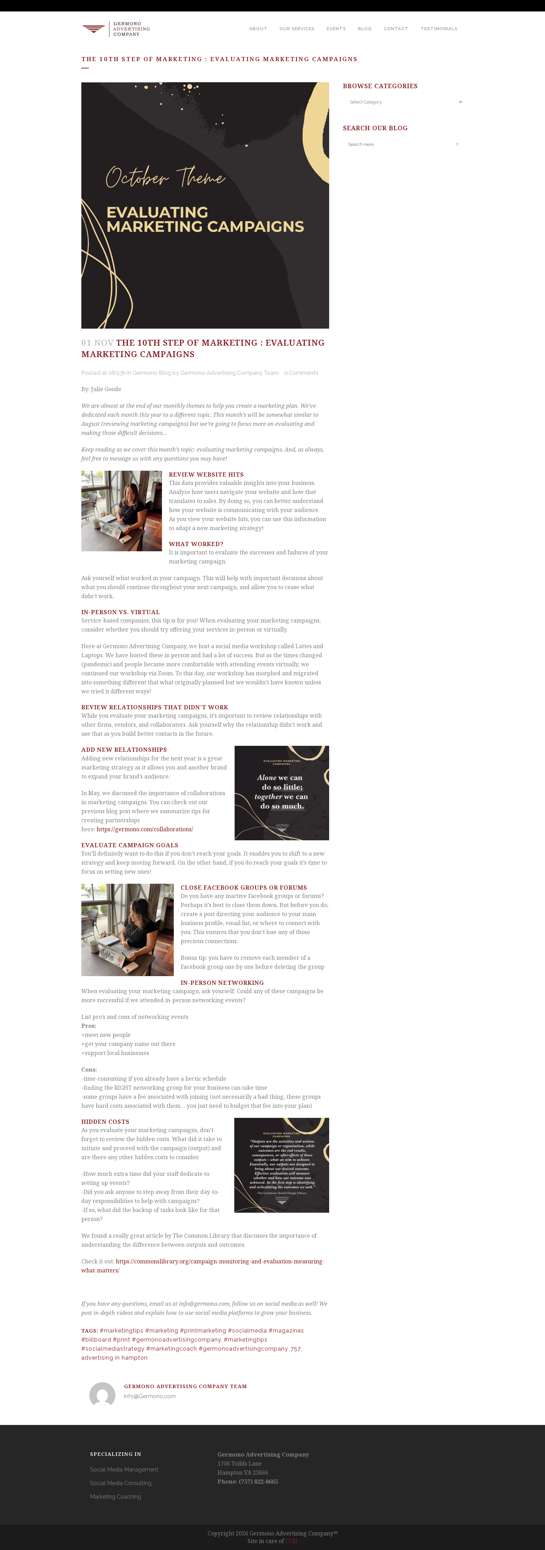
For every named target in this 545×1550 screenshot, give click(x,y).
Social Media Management (124, 1469)
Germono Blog (152, 373)
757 (296, 1348)
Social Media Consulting (121, 1483)
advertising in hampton (114, 1357)
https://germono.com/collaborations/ (145, 829)
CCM (291, 1541)
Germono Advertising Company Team (229, 373)
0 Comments (301, 373)
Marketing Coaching (115, 1496)
